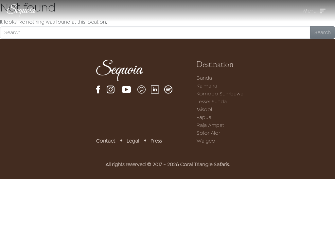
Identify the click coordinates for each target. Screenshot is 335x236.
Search (322, 32)
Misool (204, 109)
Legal (133, 140)
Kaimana (207, 85)
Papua (204, 117)
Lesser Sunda (212, 101)
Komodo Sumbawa (220, 93)
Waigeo (206, 140)
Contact (105, 140)
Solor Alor (208, 132)
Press (156, 140)
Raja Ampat (210, 125)
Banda (204, 77)
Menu (309, 10)
